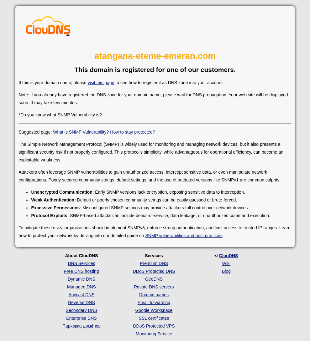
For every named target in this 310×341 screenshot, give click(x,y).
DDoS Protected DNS (154, 271)
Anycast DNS (81, 294)
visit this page (101, 82)
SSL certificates (154, 318)
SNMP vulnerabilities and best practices (183, 235)
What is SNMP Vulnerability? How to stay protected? (104, 132)
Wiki (226, 263)
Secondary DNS (81, 310)
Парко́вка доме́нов (81, 325)
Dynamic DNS (81, 279)
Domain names (154, 294)
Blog (226, 271)
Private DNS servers (154, 286)
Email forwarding (154, 302)
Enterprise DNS (81, 318)
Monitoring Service (154, 333)
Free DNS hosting (81, 271)
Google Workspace (154, 310)
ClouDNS (228, 255)
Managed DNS (81, 286)
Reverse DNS (81, 302)
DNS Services (81, 263)
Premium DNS (154, 263)
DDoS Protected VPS (154, 325)
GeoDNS (154, 279)
